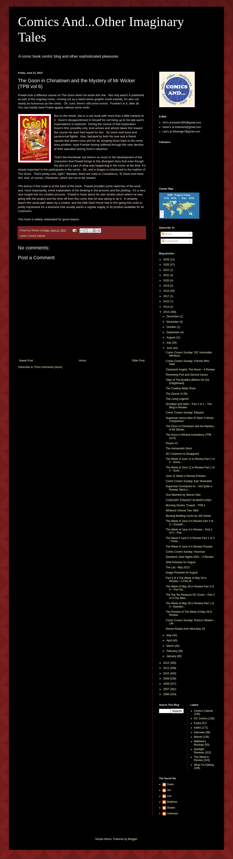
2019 (166, 285)
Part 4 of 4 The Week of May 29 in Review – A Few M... (186, 579)
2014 (166, 306)
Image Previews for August (182, 572)
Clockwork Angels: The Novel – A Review (190, 369)
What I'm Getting (204, 764)
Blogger (132, 839)
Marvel (198, 736)
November (173, 321)
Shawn (171, 807)
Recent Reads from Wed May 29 (185, 628)
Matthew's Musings (200, 743)
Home (82, 360)
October (171, 327)
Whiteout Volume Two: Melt (182, 510)
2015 (166, 301)
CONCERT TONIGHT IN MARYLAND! (188, 500)
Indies (197, 727)
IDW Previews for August (181, 562)
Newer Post (26, 360)
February (172, 651)
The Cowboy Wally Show (181, 388)
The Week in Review (201, 758)
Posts (167, 234)
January (171, 656)
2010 (166, 673)
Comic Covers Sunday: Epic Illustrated (189, 481)
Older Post (138, 360)
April (169, 640)
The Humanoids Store (179, 448)
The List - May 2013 (178, 567)
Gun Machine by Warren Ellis (183, 494)
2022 (166, 270)
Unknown (172, 813)
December (173, 316)
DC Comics (201, 718)
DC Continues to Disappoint (182, 453)
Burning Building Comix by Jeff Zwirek (188, 515)
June (169, 348)
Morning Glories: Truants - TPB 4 (185, 505)
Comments (170, 241)
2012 (166, 662)
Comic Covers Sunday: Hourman (185, 551)
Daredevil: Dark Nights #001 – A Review (190, 556)
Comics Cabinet (36, 235)
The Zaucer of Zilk (177, 393)
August (171, 337)
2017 (166, 296)
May (169, 635)
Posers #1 (172, 443)
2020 (166, 280)
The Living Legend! (177, 398)
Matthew (172, 801)
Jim (169, 790)
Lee (169, 796)
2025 (166, 264)
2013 (166, 312)
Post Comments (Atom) (48, 367)
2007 (166, 689)
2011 (166, 668)
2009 (166, 678)
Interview (199, 732)
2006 (166, 694)
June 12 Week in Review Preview (186, 476)
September (173, 332)
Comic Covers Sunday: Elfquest (185, 412)
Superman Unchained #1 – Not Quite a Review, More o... (189, 488)
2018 (166, 290)
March (170, 645)
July (169, 342)
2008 (166, 683)
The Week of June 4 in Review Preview (189, 546)
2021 (166, 275)
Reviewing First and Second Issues (187, 374)
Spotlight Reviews (199, 751)
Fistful (197, 723)
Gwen (170, 784)
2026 (166, 259)
